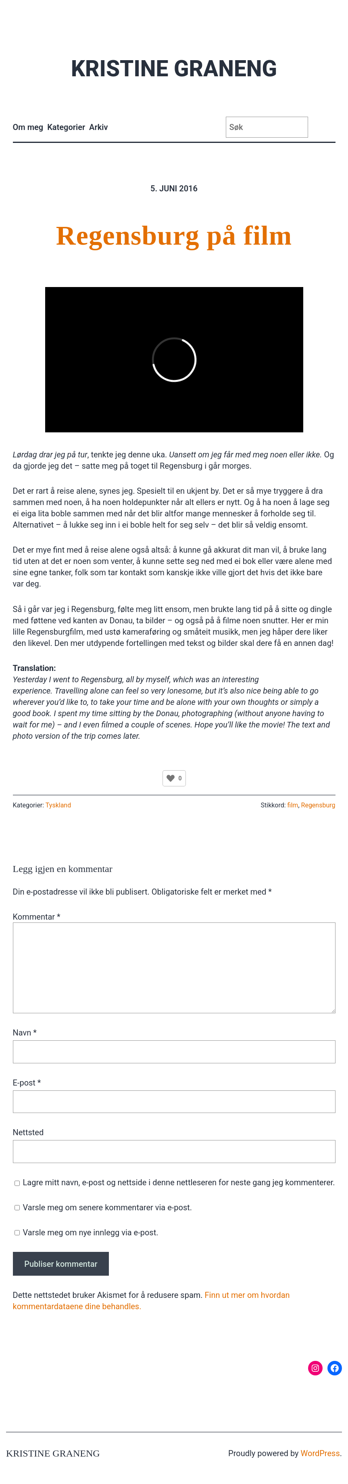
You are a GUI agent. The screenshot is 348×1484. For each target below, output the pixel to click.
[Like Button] (171, 778)
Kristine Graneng (174, 69)
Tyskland (58, 805)
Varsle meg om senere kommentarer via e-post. (107, 1207)
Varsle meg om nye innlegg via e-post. (90, 1232)
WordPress (320, 1453)
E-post (27, 1083)
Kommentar (36, 917)
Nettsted (28, 1132)
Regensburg (318, 805)
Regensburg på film (174, 235)
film (293, 805)
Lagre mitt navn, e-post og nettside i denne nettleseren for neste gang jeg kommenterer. (179, 1182)
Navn (25, 1033)
